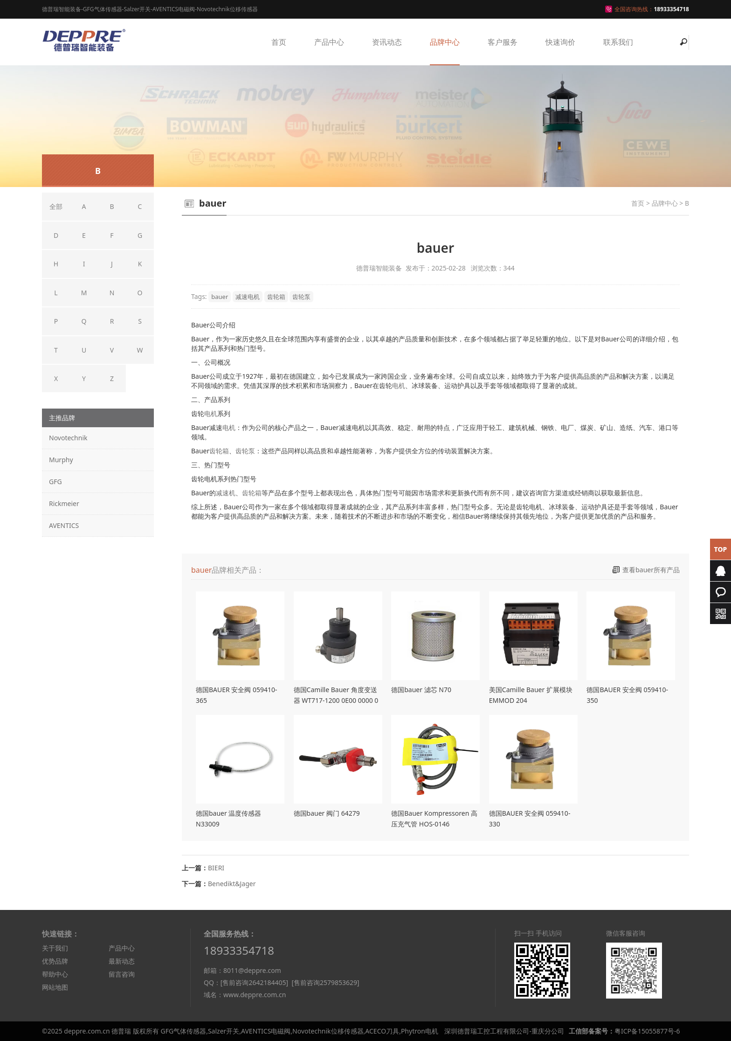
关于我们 (55, 948)
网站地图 (55, 987)
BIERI (216, 867)
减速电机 (247, 296)
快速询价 (560, 42)
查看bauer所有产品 (651, 569)
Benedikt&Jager (232, 883)
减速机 (225, 492)
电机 (398, 385)
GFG (55, 481)
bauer (219, 296)
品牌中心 (445, 42)
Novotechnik (68, 437)
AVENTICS (64, 525)
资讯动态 (387, 42)
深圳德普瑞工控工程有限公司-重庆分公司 (504, 1031)
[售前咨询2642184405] (254, 982)
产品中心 (329, 42)
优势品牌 (55, 961)
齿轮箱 (276, 296)
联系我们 (618, 42)
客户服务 (502, 42)
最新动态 (122, 961)
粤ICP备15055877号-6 (647, 1031)
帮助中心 (55, 974)
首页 (278, 42)
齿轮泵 (301, 296)
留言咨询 (122, 974)
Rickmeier (64, 503)
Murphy (61, 459)
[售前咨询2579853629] (325, 982)
